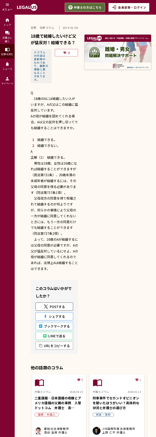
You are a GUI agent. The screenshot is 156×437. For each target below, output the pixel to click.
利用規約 (50, 414)
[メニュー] (7, 7)
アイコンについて (84, 417)
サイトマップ (58, 417)
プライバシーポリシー (77, 414)
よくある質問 (30, 414)
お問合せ (38, 417)
